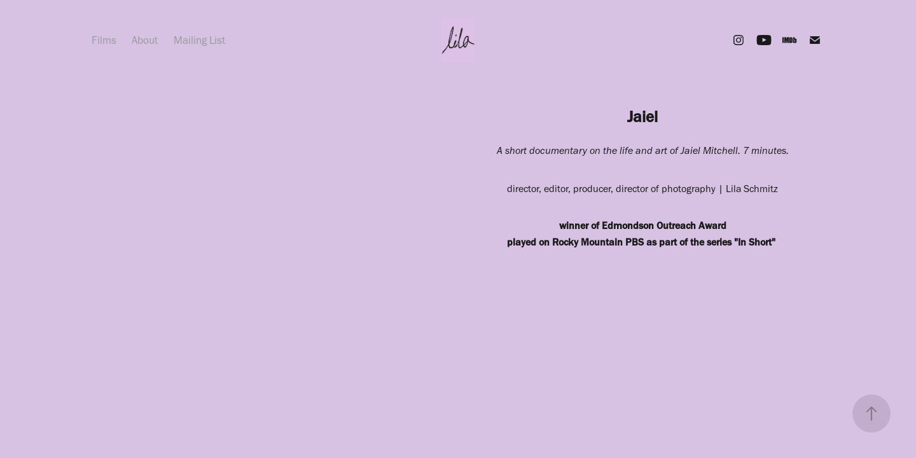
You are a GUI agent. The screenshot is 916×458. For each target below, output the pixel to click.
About (145, 40)
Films (104, 40)
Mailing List (199, 40)
